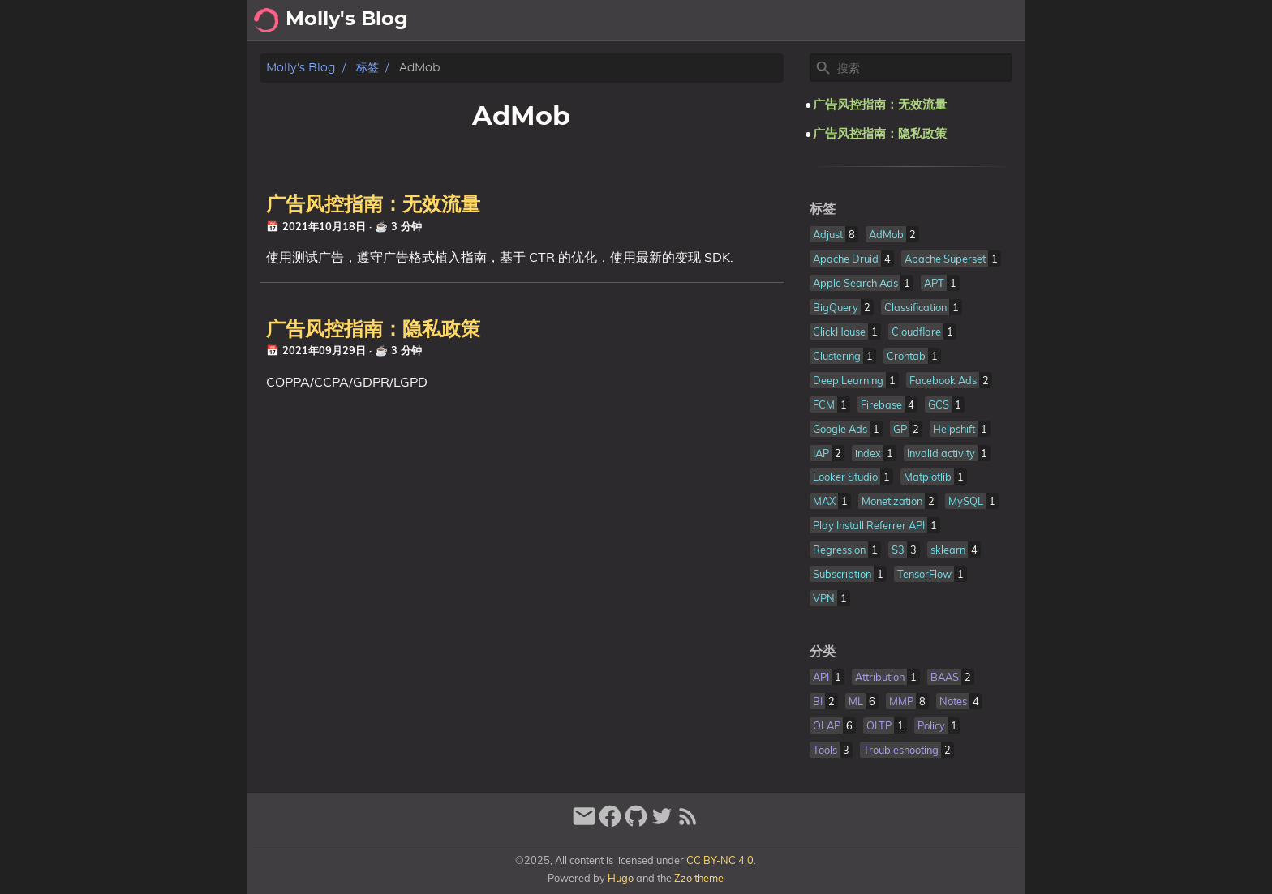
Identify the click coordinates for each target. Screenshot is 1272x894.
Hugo (621, 877)
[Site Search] (923, 68)
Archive (887, 20)
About (998, 20)
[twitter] (662, 823)
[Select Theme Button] (834, 20)
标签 (367, 68)
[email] (584, 823)
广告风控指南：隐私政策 (373, 330)
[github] (636, 823)
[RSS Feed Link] (688, 823)
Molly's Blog (301, 68)
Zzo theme (699, 877)
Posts (945, 20)
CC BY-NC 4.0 (720, 859)
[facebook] (610, 823)
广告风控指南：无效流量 (373, 205)
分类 (823, 651)
